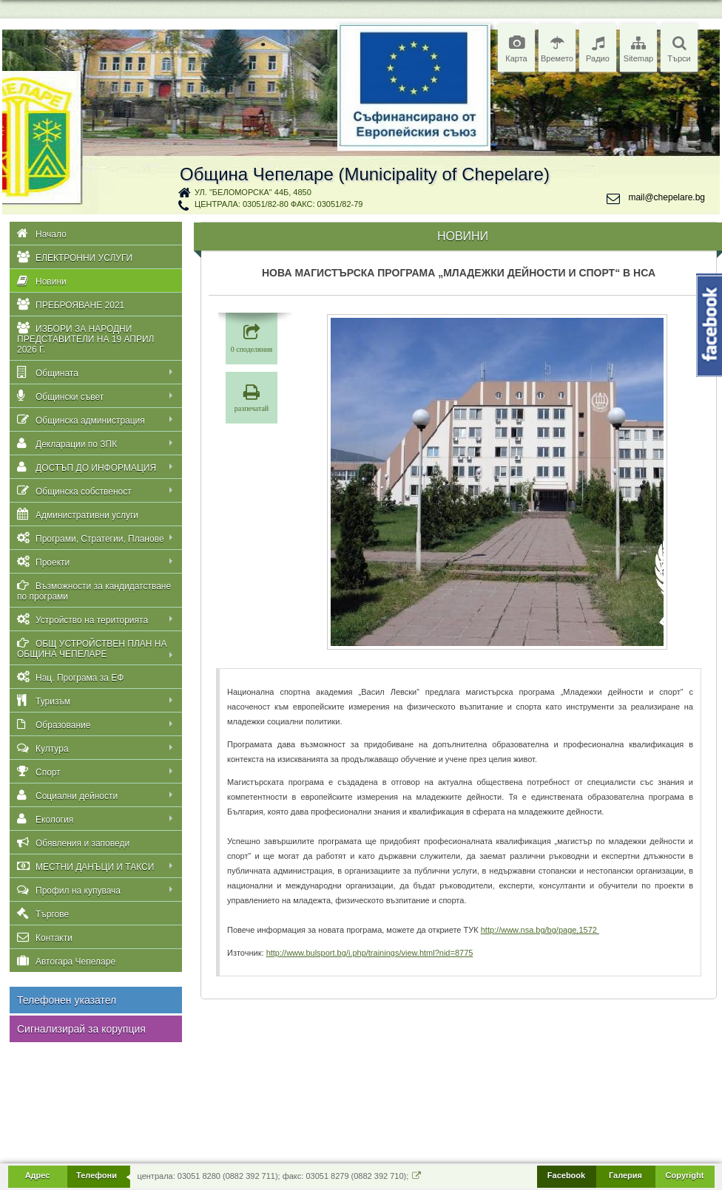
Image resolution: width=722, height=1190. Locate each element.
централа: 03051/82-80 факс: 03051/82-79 (278, 204)
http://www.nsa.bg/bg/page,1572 (540, 929)
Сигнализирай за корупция (81, 1029)
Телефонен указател (66, 1000)
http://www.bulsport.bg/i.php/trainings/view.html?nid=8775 (369, 952)
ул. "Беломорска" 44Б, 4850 (253, 192)
